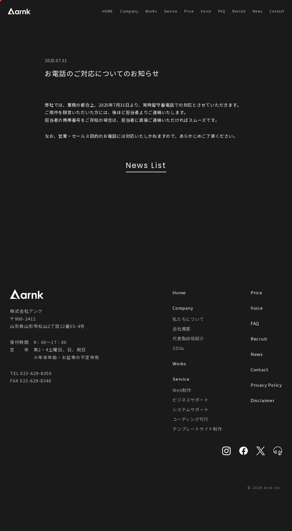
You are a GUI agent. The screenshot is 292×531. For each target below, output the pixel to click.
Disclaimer (263, 400)
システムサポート (190, 409)
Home (179, 292)
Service (170, 11)
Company (129, 11)
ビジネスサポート (190, 400)
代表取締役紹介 (188, 338)
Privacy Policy (266, 385)
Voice (206, 11)
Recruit (239, 11)
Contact (276, 11)
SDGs (178, 348)
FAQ (221, 11)
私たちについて (188, 319)
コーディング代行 (190, 419)
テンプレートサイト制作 (197, 429)
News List (146, 165)
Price (189, 11)
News (257, 11)
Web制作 (182, 390)
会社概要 (181, 329)
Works (151, 11)
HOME (107, 11)
